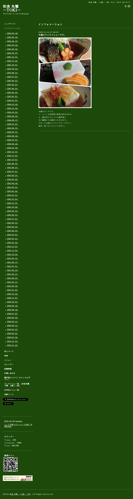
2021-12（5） (12, 247)
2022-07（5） (12, 219)
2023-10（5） (12, 160)
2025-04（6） (13, 89)
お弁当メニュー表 (11, 390)
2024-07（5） (12, 124)
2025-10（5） (12, 65)
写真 (6, 356)
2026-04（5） (13, 41)
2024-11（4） (13, 108)
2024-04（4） (13, 136)
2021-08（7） (12, 262)
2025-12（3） (12, 57)
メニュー (8, 360)
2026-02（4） (13, 49)
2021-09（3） (12, 258)
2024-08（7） (13, 120)
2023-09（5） (12, 164)
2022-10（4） (12, 207)
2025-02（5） (12, 96)
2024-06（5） (13, 128)
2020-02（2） (12, 333)
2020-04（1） (12, 326)
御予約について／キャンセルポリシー (17, 378)
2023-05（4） (12, 179)
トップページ (9, 24)
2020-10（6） (12, 302)
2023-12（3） (12, 152)
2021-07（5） (12, 266)
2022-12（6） (12, 199)
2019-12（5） (12, 341)
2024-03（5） (12, 140)
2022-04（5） (12, 231)
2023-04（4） (13, 183)
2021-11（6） (12, 250)
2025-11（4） (12, 61)
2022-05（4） (12, 227)
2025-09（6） (13, 69)
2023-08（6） (13, 168)
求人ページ (8, 351)
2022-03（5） (12, 235)
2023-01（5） (12, 195)
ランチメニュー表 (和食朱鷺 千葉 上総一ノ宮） (17, 385)
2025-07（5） (12, 77)
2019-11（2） (12, 345)
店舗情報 (8, 369)
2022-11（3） (12, 203)
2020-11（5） (12, 298)
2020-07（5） (12, 314)
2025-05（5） (12, 85)
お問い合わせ (9, 373)
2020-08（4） (13, 310)
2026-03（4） (13, 45)
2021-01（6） (12, 290)
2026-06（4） (13, 33)
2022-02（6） (12, 239)
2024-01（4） (13, 148)
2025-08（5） (12, 73)
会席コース (8, 394)
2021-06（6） (13, 270)
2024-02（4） (13, 144)
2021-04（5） (12, 278)
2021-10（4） (12, 254)
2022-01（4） (12, 243)
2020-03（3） (12, 329)
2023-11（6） (12, 156)
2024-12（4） (13, 104)
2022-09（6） (13, 211)
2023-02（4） (12, 191)
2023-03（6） (12, 187)
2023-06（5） (12, 175)
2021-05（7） (12, 274)
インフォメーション (12, 28)
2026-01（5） (12, 53)
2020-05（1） (12, 322)
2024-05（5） (12, 132)
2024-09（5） (13, 116)
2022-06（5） (12, 223)
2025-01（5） (12, 100)
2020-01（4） (12, 337)
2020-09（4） (13, 306)
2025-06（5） (12, 81)
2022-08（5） (12, 215)
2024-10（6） (13, 112)
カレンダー (8, 364)
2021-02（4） (12, 286)
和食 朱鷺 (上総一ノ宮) (20, 494)
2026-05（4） (13, 37)
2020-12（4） (12, 294)
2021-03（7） (12, 282)
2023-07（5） (12, 171)
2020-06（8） (13, 318)
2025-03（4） (12, 93)
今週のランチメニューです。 (52, 35)
